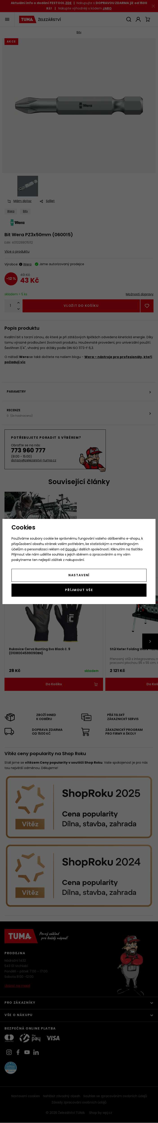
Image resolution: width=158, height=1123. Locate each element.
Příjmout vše (79, 590)
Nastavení (79, 575)
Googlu (71, 549)
